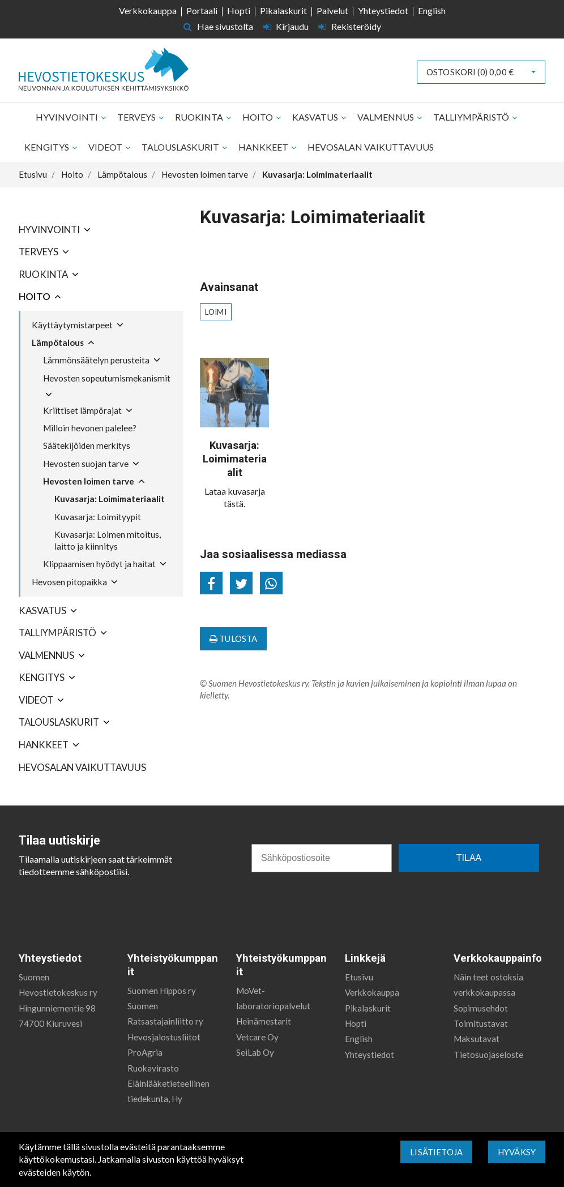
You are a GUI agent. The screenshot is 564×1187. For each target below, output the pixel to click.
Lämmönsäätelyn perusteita (96, 360)
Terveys (137, 117)
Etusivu (359, 977)
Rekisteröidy (349, 26)
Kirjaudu (287, 26)
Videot (106, 147)
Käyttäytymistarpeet (72, 325)
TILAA (468, 858)
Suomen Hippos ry (161, 990)
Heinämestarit (263, 1021)
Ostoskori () (470, 72)
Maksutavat (476, 1039)
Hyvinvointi (68, 117)
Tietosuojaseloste (488, 1054)
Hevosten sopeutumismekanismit (106, 378)
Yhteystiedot (383, 10)
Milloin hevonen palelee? (89, 428)
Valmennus (386, 117)
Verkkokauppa (148, 10)
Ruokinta (200, 117)
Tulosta (233, 638)
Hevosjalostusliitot (163, 1037)
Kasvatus (316, 117)
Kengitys (47, 147)
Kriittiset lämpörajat (82, 410)
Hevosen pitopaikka (69, 582)
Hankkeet (264, 147)
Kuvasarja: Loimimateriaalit (109, 499)
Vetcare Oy (257, 1037)
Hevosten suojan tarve (86, 463)
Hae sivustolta (218, 26)
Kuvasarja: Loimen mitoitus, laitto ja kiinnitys (107, 540)
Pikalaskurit (283, 10)
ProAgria (145, 1052)
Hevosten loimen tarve (88, 481)
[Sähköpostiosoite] (321, 858)
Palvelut (332, 10)
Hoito (258, 117)
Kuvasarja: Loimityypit (97, 517)
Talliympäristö (472, 117)
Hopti (238, 10)
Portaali (201, 10)
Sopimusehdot (481, 1008)
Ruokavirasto (153, 1068)
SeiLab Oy (255, 1052)
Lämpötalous (58, 342)
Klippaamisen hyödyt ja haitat (99, 564)
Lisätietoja (436, 1152)
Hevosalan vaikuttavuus (370, 147)
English (432, 10)
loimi (216, 311)
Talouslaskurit (181, 147)
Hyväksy (517, 1152)
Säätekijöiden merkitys (86, 445)
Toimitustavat (481, 1023)
